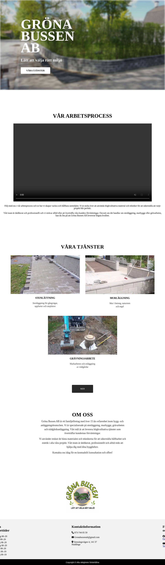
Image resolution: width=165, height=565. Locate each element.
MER (82, 389)
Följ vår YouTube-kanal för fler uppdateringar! (82, 162)
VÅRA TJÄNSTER (35, 70)
